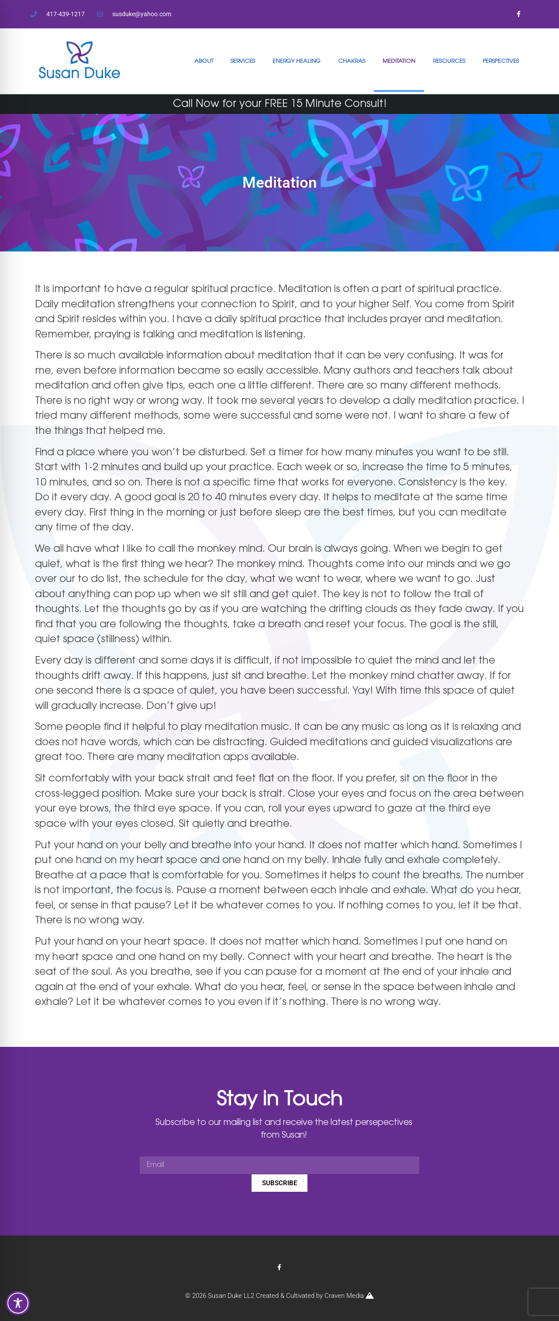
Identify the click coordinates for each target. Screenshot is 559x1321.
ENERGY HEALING (297, 61)
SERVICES (243, 61)
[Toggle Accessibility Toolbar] (18, 1303)
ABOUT (203, 61)
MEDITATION (399, 61)
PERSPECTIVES (501, 61)
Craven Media (349, 1296)
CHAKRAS (351, 61)
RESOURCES (449, 61)
